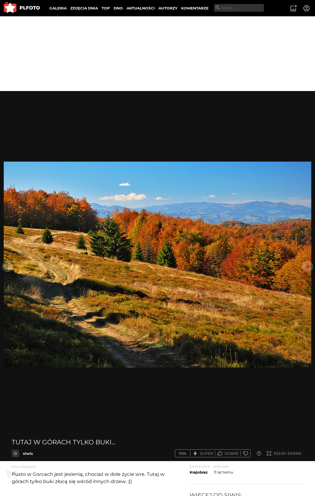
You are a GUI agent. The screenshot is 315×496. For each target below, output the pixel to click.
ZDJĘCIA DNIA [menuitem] (84, 8)
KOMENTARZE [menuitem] (195, 8)
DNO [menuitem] (118, 8)
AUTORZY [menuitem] (167, 8)
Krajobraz (199, 472)
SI (15, 453)
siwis (28, 453)
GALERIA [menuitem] (58, 8)
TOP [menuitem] (106, 8)
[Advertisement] (157, 54)
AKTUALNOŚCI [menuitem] (141, 8)
